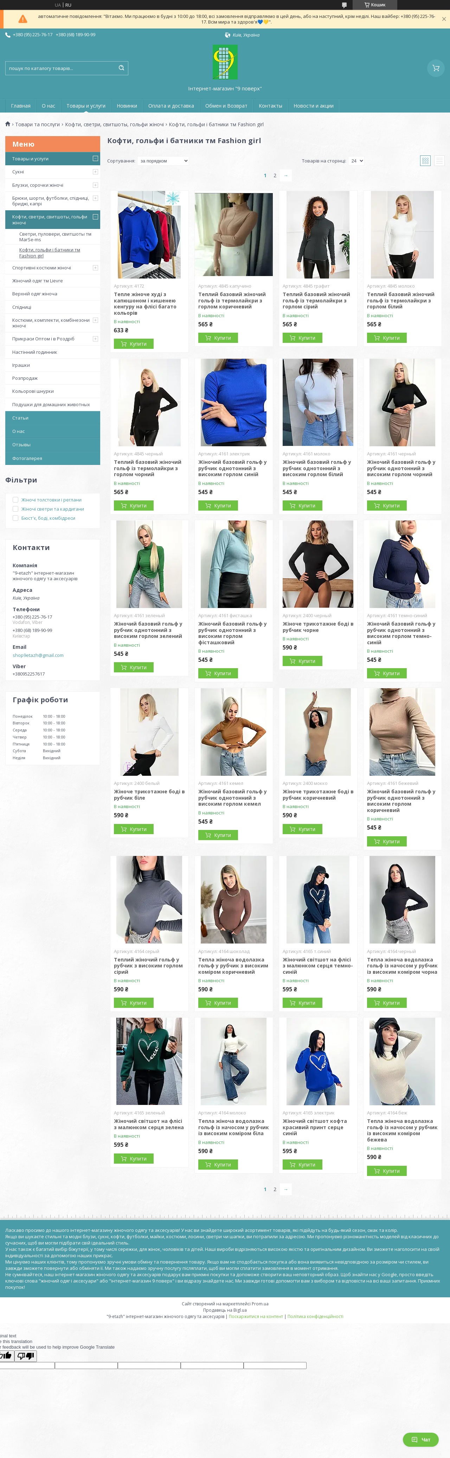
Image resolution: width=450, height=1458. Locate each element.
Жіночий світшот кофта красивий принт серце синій (315, 1127)
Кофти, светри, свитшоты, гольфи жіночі (114, 124)
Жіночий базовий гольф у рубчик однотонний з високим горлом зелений (148, 629)
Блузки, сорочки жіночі (37, 185)
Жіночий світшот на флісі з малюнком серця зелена (149, 1124)
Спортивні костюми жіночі (41, 267)
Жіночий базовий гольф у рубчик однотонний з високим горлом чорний (401, 468)
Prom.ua (260, 1304)
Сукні (18, 171)
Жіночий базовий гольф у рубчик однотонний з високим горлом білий (317, 468)
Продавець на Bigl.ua (225, 1310)
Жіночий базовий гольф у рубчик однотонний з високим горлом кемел (232, 797)
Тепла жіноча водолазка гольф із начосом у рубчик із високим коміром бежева (402, 1130)
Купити (138, 343)
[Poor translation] (25, 1356)
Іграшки (21, 365)
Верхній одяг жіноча (34, 293)
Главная (21, 105)
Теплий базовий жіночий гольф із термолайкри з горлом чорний (147, 468)
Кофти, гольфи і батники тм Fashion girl (49, 252)
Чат (420, 1440)
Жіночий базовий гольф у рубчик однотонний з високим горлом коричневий (401, 800)
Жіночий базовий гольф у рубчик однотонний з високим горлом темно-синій (401, 633)
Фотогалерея (27, 458)
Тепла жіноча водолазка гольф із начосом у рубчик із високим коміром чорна (402, 965)
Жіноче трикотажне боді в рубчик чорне (318, 626)
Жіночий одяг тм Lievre (37, 280)
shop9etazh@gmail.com (38, 655)
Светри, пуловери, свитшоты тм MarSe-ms (55, 237)
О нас (48, 105)
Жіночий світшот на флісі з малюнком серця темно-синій (318, 965)
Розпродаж (25, 378)
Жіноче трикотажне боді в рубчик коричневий (318, 794)
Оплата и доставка (171, 105)
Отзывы (21, 444)
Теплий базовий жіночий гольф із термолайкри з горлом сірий (316, 300)
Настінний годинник (34, 352)
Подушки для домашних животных (51, 404)
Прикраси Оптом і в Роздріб (43, 338)
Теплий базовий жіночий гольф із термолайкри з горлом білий (401, 300)
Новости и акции (314, 105)
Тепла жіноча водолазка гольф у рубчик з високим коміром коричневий (233, 965)
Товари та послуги (37, 124)
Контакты (270, 105)
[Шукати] (121, 68)
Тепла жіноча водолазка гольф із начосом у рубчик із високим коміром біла (233, 1127)
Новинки (127, 105)
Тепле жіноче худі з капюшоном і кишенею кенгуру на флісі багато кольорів (145, 303)
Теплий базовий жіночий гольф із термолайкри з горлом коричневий (232, 300)
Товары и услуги (85, 105)
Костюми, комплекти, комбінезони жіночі (51, 323)
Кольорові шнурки (33, 391)
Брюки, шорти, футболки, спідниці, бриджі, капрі (50, 201)
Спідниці (21, 307)
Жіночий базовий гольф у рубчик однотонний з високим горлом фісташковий (232, 633)
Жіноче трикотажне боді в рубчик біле (149, 794)
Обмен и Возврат (226, 105)
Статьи (20, 418)
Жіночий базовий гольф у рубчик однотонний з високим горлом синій (232, 468)
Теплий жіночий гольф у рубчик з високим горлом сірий (148, 965)
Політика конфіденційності (315, 1316)
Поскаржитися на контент (256, 1316)
